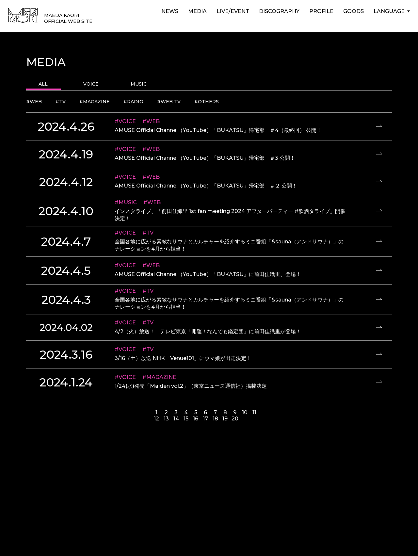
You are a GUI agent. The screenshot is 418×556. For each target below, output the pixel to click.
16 (195, 419)
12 (156, 419)
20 (235, 419)
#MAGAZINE (94, 102)
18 (215, 419)
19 (225, 419)
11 (254, 412)
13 (166, 419)
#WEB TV (169, 102)
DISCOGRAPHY (279, 11)
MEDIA (197, 11)
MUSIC (139, 84)
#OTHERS (206, 102)
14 (176, 419)
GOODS (353, 11)
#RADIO (133, 102)
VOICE (91, 84)
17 (205, 419)
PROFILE (321, 11)
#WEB (34, 102)
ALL (43, 84)
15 (186, 419)
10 (245, 412)
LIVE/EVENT (233, 11)
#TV (61, 102)
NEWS (169, 11)
